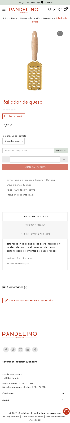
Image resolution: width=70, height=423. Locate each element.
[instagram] (20, 349)
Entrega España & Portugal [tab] (35, 234)
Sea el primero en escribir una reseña (29, 300)
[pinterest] (13, 349)
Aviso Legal (35, 419)
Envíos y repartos (11, 416)
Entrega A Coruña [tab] (35, 225)
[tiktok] (35, 349)
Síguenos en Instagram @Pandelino (19, 361)
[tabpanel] (35, 60)
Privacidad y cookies (55, 416)
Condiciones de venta (32, 416)
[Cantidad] (35, 159)
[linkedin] (27, 349)
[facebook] (6, 349)
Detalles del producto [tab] (35, 216)
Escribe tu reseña (13, 116)
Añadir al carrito (35, 167)
